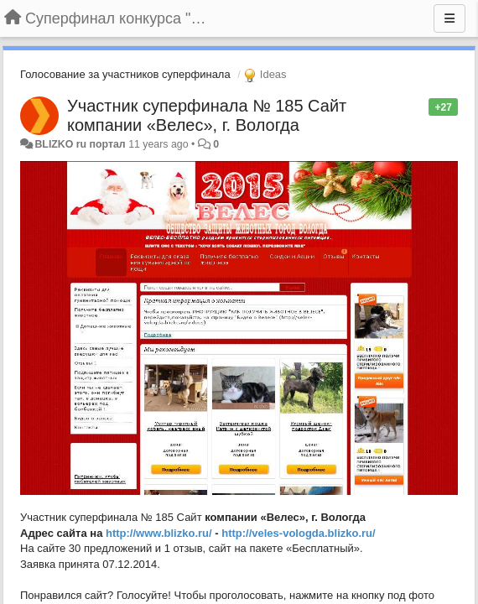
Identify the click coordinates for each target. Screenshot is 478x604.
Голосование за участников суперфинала (125, 74)
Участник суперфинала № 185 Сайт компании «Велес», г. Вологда (206, 115)
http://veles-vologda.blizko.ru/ (298, 533)
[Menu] (449, 18)
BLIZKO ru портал (79, 144)
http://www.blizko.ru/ (159, 533)
